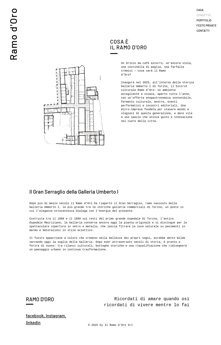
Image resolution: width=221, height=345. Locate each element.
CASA (200, 10)
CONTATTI (202, 30)
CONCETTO (203, 15)
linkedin (33, 322)
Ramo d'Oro (13, 34)
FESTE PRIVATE (206, 25)
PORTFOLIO (204, 20)
